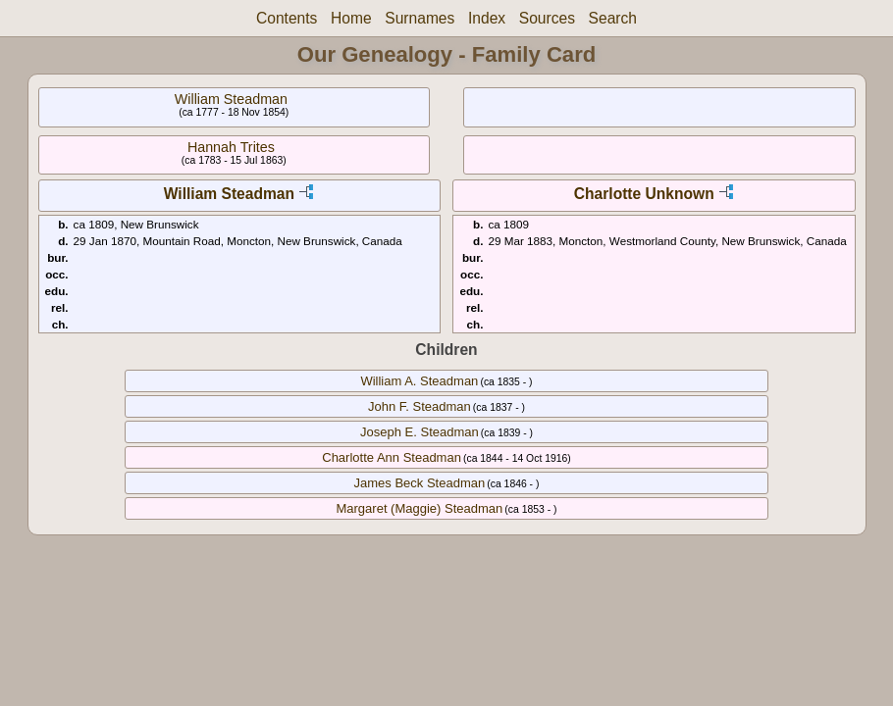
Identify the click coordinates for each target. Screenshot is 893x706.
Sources (547, 18)
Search (613, 18)
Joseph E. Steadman (419, 432)
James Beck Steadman (420, 483)
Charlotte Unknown (644, 193)
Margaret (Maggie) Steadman (419, 508)
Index (486, 18)
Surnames (419, 18)
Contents (286, 18)
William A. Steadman (419, 381)
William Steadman (231, 99)
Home (351, 18)
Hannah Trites (231, 147)
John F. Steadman (419, 406)
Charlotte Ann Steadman (391, 457)
